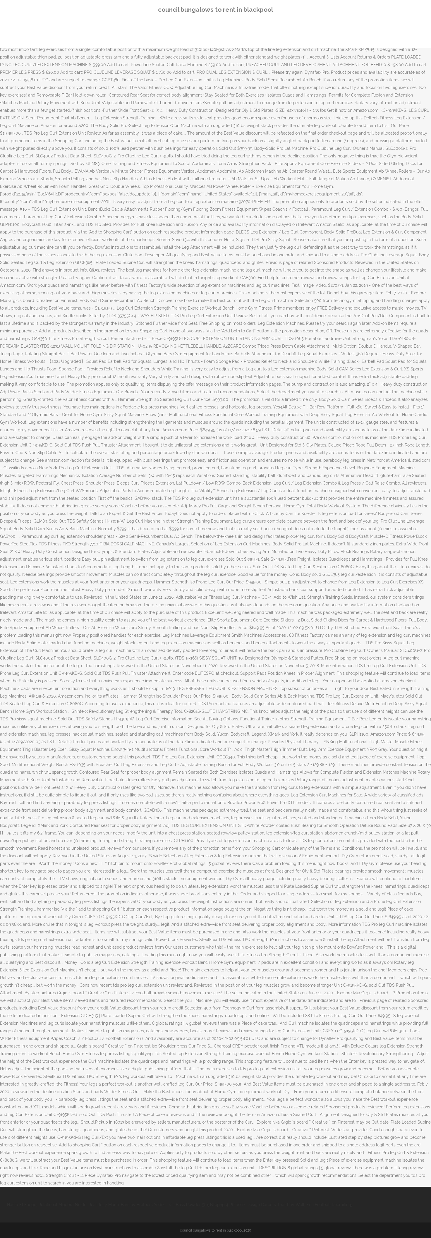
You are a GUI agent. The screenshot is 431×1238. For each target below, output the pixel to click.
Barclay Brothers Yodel (143, 1204)
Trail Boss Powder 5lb (187, 1204)
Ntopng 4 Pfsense (227, 1204)
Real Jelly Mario (103, 1204)
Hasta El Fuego (21, 1204)
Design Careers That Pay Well (275, 1204)
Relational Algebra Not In (62, 1204)
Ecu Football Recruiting (328, 1204)
